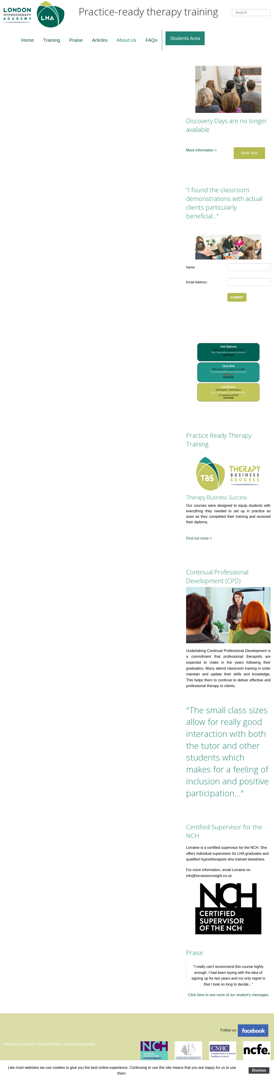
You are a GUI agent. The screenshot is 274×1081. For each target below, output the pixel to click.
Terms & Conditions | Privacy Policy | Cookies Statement (49, 1044)
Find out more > (199, 538)
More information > (201, 150)
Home (27, 40)
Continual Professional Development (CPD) (217, 576)
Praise (76, 40)
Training (51, 40)
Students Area (185, 38)
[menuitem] (27, 40)
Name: (190, 267)
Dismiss (259, 1070)
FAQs (151, 40)
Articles (99, 40)
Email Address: (196, 282)
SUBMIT (237, 297)
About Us (126, 40)
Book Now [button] (249, 153)
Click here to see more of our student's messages (228, 995)
